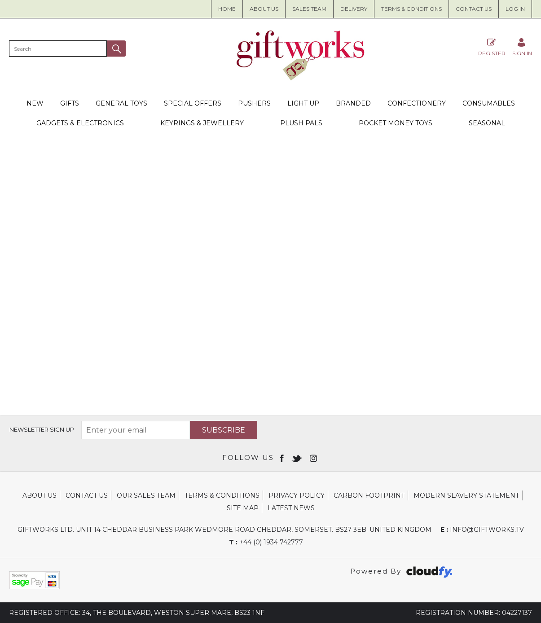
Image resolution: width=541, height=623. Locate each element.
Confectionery (416, 103)
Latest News (291, 508)
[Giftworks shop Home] (301, 78)
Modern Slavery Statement (466, 495)
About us (264, 8)
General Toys (121, 103)
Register (492, 47)
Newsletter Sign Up (41, 429)
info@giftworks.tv (482, 530)
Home (227, 8)
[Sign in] (522, 47)
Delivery (353, 8)
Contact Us (474, 8)
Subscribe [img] (223, 430)
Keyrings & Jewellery (202, 123)
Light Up (303, 103)
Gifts (69, 103)
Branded (353, 103)
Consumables (488, 103)
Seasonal (487, 123)
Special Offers (192, 103)
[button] (116, 48)
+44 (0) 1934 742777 (266, 542)
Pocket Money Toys (395, 123)
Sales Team (309, 8)
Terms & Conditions (411, 8)
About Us (39, 495)
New (35, 103)
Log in (515, 8)
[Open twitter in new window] (297, 457)
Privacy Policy (296, 495)
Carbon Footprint (369, 495)
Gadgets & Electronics (80, 123)
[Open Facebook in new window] (282, 457)
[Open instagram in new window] (314, 457)
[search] (58, 48)
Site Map (243, 508)
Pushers (254, 103)
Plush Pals (301, 123)
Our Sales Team (146, 495)
